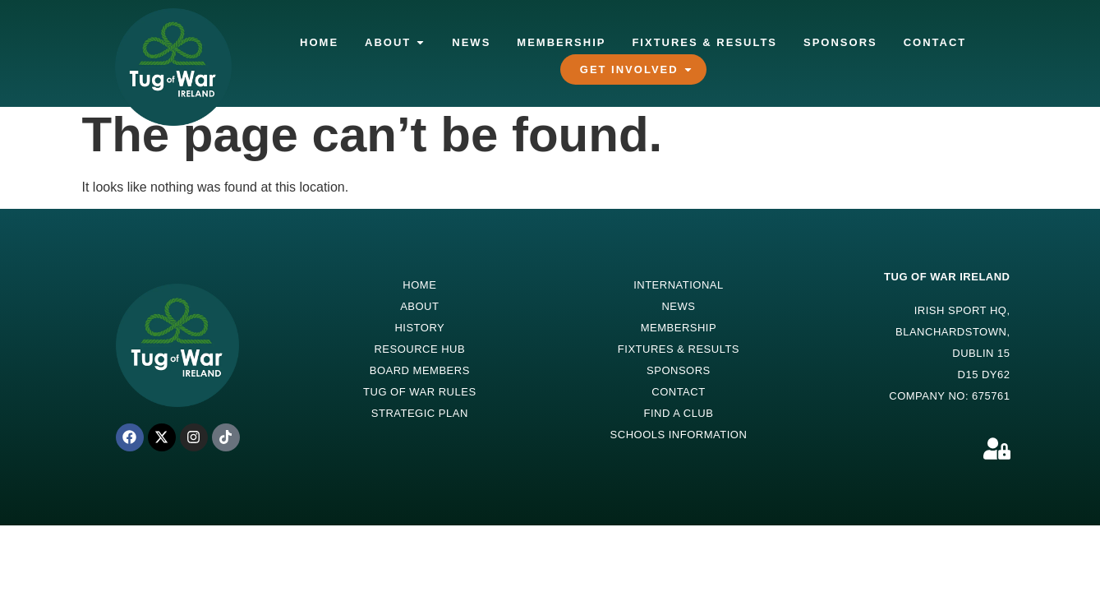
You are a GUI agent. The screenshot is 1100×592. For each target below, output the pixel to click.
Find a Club (678, 413)
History (419, 327)
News (678, 306)
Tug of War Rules (419, 392)
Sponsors (679, 370)
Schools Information (679, 434)
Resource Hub (419, 349)
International (678, 285)
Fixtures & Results (678, 349)
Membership (678, 327)
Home (419, 285)
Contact (678, 392)
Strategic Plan (419, 413)
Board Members (420, 370)
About (419, 306)
